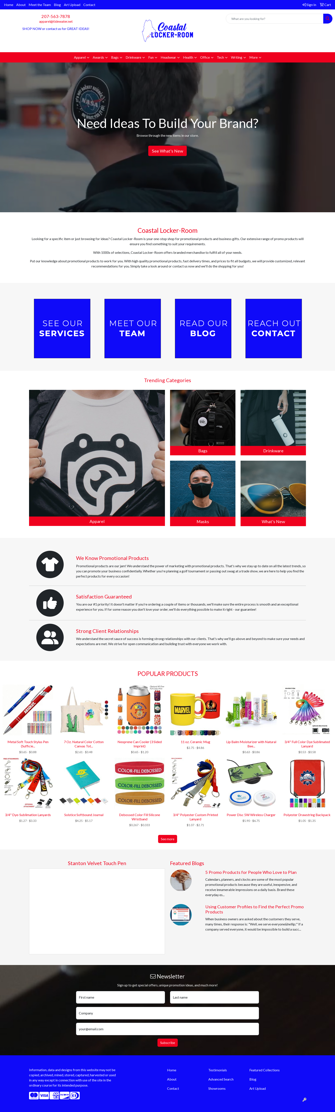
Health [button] (188, 57)
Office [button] (205, 57)
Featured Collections (264, 1070)
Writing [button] (236, 57)
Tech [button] (220, 57)
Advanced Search (221, 1079)
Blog (57, 5)
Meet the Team (40, 5)
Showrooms (217, 1088)
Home (8, 5)
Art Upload (72, 5)
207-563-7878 (55, 16)
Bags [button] (115, 57)
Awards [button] (98, 57)
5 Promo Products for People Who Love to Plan (251, 872)
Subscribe (167, 1043)
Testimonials (217, 1070)
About (21, 5)
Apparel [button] (80, 57)
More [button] (253, 57)
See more (167, 839)
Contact (89, 5)
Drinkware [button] (133, 57)
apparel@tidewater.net (56, 21)
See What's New (167, 150)
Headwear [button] (168, 57)
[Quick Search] (274, 19)
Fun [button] (151, 57)
